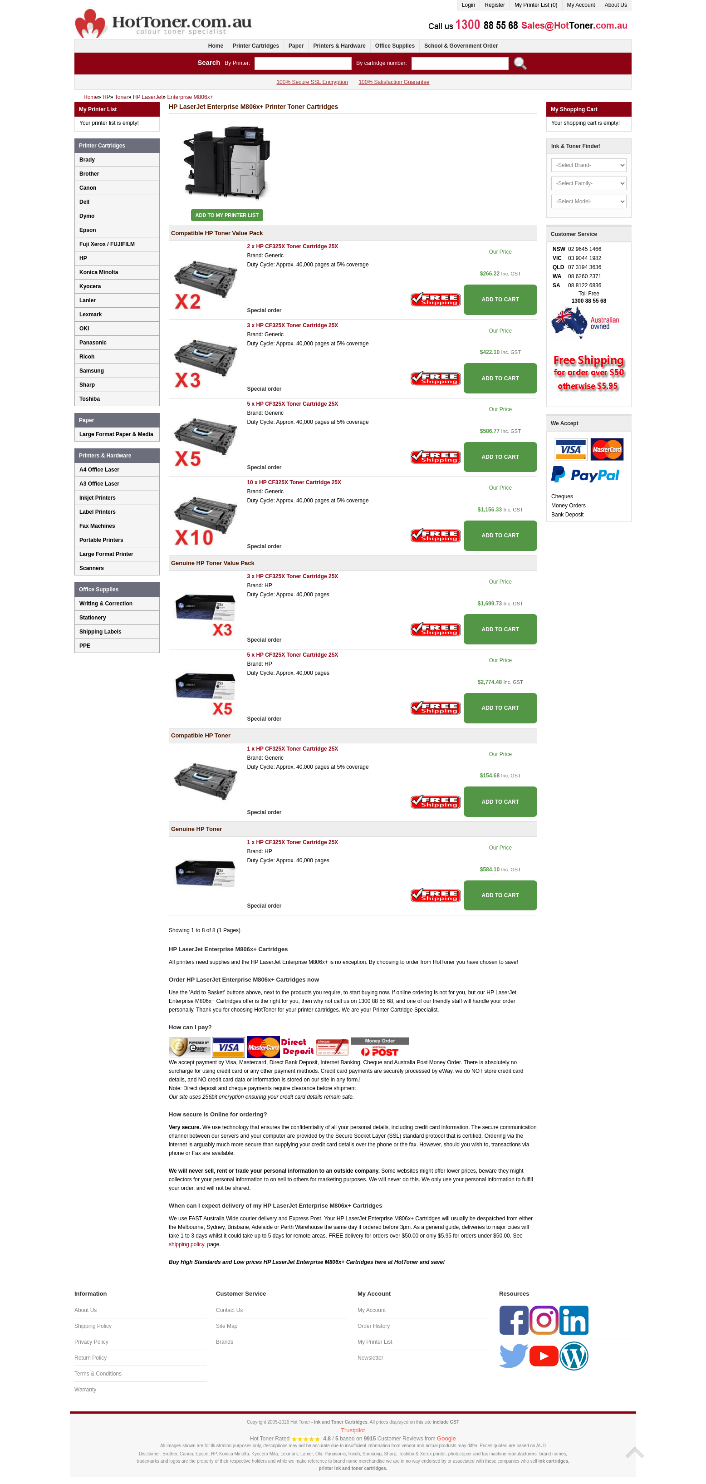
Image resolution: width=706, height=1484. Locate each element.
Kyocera (90, 286)
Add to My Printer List (227, 215)
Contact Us (229, 1310)
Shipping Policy (93, 1326)
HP (83, 258)
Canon (87, 188)
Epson (87, 230)
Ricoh (86, 357)
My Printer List (375, 1342)
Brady (87, 160)
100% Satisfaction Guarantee (393, 82)
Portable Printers (101, 540)
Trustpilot (353, 1430)
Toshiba (89, 399)
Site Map (226, 1326)
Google (446, 1438)
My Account (581, 5)
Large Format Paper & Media (116, 434)
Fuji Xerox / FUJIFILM (107, 244)
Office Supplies (395, 46)
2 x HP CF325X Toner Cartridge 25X (292, 246)
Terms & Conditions (98, 1374)
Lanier (87, 300)
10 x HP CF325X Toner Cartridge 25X (294, 482)
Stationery (92, 617)
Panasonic (93, 342)
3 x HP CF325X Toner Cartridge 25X (292, 325)
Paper (296, 46)
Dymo (86, 216)
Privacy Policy (91, 1342)
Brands (224, 1342)
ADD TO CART (500, 299)
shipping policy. (187, 1244)
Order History (374, 1326)
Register (495, 5)
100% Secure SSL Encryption (312, 82)
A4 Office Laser (99, 470)
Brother (89, 174)
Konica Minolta (98, 272)
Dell (84, 202)
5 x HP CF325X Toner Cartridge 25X (292, 404)
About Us (616, 5)
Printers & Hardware (339, 46)
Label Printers (97, 512)
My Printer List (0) (536, 5)
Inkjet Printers (97, 498)
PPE (84, 646)
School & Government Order (461, 46)
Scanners (91, 568)
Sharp (87, 385)
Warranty (85, 1389)
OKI (84, 328)
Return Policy (90, 1358)
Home (215, 46)
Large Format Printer (106, 554)
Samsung (91, 371)
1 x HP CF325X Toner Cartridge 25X (292, 749)
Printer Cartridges (256, 46)
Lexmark (90, 314)
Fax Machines (97, 526)
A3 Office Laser (99, 484)
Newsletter (370, 1358)
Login (468, 5)
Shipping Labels (100, 632)
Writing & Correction (105, 603)
